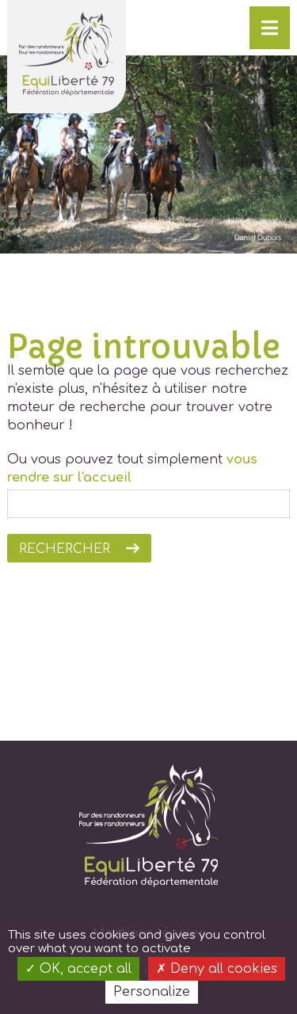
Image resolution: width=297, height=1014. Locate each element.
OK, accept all (78, 969)
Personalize (151, 992)
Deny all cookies (216, 969)
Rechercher (64, 549)
